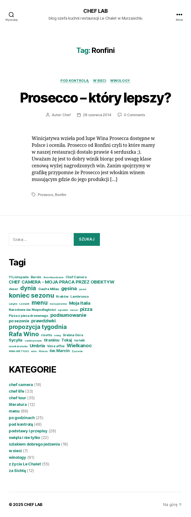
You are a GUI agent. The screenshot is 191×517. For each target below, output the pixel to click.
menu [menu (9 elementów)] (39, 302)
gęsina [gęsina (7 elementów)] (69, 288)
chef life (16, 391)
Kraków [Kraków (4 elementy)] (62, 297)
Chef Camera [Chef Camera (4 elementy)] (76, 277)
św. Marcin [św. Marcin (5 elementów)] (60, 350)
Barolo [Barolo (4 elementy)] (36, 277)
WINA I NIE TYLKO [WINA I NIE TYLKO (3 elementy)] (19, 351)
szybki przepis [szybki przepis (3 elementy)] (33, 340)
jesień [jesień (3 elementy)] (82, 289)
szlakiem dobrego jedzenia (34, 444)
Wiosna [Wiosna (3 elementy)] (43, 351)
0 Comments (134, 115)
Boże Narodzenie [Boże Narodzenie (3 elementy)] (54, 277)
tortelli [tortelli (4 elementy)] (79, 340)
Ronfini (60, 194)
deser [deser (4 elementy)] (13, 289)
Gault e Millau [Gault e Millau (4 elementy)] (48, 289)
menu (14, 411)
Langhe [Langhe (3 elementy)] (13, 303)
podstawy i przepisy (28, 431)
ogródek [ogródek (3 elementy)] (63, 310)
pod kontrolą (74, 81)
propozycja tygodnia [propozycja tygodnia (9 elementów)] (38, 326)
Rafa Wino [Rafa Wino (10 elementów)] (24, 334)
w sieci (100, 81)
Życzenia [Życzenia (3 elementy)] (77, 351)
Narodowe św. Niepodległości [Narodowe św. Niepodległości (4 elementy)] (32, 310)
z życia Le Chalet (25, 464)
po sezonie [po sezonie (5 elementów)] (19, 321)
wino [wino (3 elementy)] (34, 351)
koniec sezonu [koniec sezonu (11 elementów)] (31, 295)
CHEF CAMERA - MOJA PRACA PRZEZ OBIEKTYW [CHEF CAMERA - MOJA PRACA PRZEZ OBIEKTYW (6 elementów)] (61, 282)
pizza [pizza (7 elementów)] (86, 309)
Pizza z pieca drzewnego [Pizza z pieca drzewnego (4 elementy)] (28, 316)
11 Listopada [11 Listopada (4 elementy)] (19, 277)
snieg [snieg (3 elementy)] (57, 335)
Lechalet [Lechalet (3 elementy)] (24, 303)
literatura (18, 404)
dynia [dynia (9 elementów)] (28, 288)
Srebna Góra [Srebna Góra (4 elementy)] (73, 335)
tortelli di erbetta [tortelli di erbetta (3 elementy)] (18, 346)
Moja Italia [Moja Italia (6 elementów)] (79, 303)
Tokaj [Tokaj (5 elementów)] (66, 340)
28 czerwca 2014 (97, 115)
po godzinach (22, 417)
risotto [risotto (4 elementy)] (46, 335)
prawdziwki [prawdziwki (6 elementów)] (43, 320)
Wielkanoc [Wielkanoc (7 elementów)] (79, 345)
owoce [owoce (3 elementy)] (74, 310)
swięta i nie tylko (24, 437)
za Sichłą (17, 470)
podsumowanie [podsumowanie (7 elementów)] (68, 315)
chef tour (17, 398)
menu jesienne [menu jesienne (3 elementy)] (58, 303)
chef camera (21, 384)
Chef (66, 115)
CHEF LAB (95, 11)
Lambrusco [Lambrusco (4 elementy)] (79, 297)
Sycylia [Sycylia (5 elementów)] (15, 340)
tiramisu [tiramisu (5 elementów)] (51, 340)
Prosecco (45, 194)
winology (121, 81)
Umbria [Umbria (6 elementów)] (37, 345)
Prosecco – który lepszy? (95, 97)
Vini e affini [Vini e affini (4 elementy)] (56, 346)
